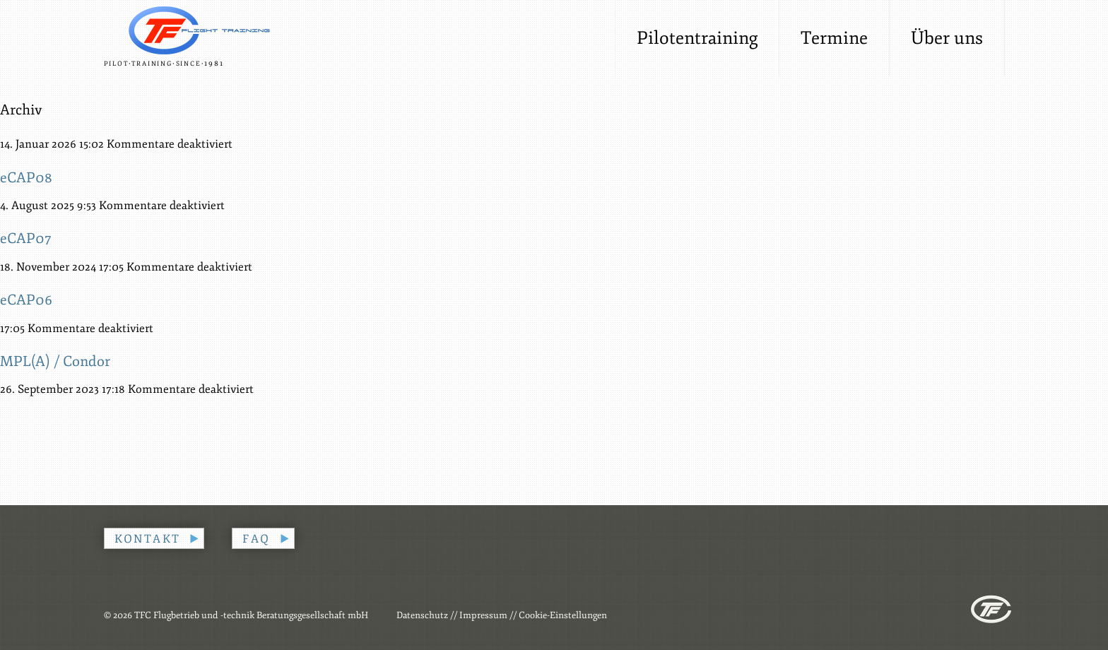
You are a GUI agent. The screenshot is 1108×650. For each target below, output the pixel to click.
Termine (834, 38)
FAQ (256, 539)
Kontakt (147, 539)
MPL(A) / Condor (55, 361)
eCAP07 (26, 238)
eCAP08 (26, 178)
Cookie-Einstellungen (563, 615)
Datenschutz (422, 615)
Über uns (947, 38)
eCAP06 (26, 300)
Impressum (483, 615)
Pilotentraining (697, 38)
